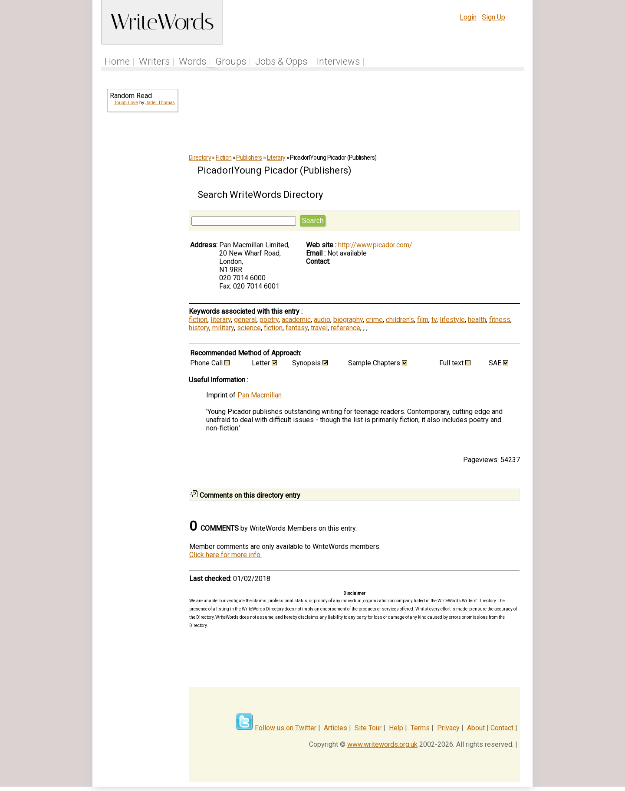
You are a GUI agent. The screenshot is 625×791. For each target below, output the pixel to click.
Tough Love (126, 102)
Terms (420, 728)
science (249, 328)
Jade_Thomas (160, 102)
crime (374, 319)
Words (192, 61)
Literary (276, 157)
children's (400, 319)
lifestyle (452, 319)
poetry (269, 319)
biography (348, 319)
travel (319, 328)
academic (296, 319)
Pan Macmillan (259, 395)
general (245, 319)
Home (117, 61)
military (223, 328)
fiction (198, 319)
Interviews (338, 61)
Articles (335, 728)
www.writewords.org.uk (382, 744)
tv (434, 319)
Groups (230, 61)
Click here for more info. (225, 555)
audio (322, 319)
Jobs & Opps (281, 61)
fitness (499, 319)
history (199, 328)
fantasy (297, 328)
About (476, 728)
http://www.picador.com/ (375, 245)
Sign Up (493, 17)
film (422, 319)
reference (345, 328)
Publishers (249, 157)
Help (396, 728)
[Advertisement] (142, 258)
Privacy (448, 728)
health (477, 319)
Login (468, 17)
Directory (200, 157)
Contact (501, 728)
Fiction (223, 157)
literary (221, 319)
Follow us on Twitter (285, 728)
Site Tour (368, 728)
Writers (154, 61)
